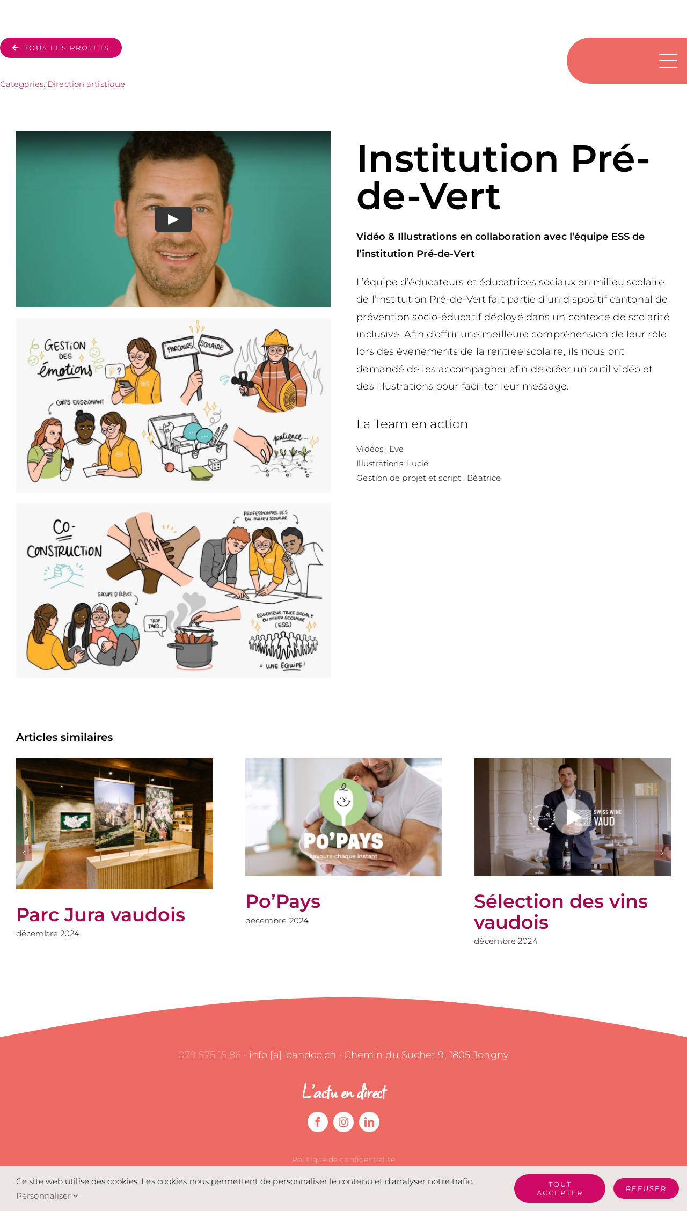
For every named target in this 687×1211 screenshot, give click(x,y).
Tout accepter (560, 1188)
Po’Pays (282, 901)
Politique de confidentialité (343, 1159)
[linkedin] (369, 1122)
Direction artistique (86, 84)
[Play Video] (173, 219)
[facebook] (318, 1122)
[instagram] (343, 1122)
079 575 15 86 (209, 1055)
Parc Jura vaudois (100, 914)
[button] (24, 853)
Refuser (646, 1188)
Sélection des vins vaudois (561, 912)
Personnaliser (47, 1196)
